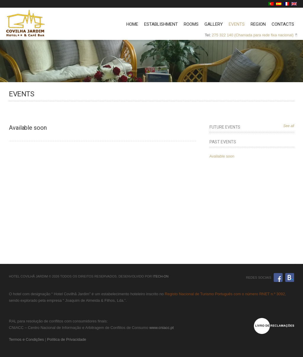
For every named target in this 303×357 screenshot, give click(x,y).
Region (258, 24)
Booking (289, 277)
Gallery (213, 24)
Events (237, 24)
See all (288, 126)
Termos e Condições (26, 339)
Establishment (161, 24)
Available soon (221, 156)
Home (132, 24)
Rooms (191, 24)
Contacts (283, 24)
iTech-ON (160, 276)
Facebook (278, 277)
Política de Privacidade (66, 339)
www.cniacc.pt (161, 327)
